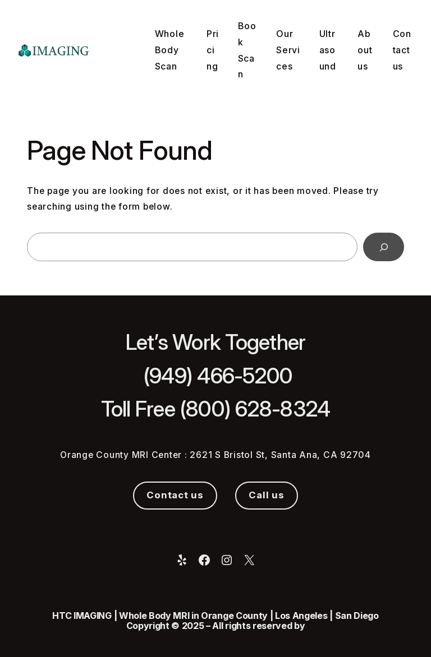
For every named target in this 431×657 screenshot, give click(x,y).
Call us (266, 495)
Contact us (175, 495)
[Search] (383, 247)
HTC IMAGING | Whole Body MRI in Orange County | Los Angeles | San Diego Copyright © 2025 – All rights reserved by (215, 620)
